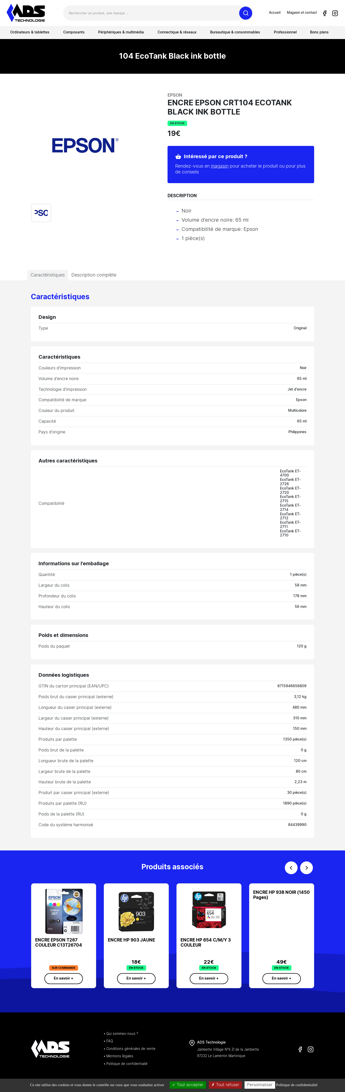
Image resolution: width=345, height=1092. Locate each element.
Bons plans (319, 32)
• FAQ (108, 1041)
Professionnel (285, 32)
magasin (219, 166)
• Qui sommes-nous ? (121, 1034)
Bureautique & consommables (235, 32)
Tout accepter (187, 1085)
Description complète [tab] (93, 275)
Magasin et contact (302, 13)
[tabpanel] (172, 565)
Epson (175, 95)
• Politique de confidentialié (126, 1064)
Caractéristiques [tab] (48, 275)
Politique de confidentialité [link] (296, 1085)
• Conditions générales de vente (130, 1049)
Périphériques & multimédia (121, 32)
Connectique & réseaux (177, 32)
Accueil (274, 13)
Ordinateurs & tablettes (29, 32)
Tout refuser (225, 1085)
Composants (74, 32)
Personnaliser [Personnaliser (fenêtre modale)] (260, 1085)
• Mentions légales (118, 1056)
